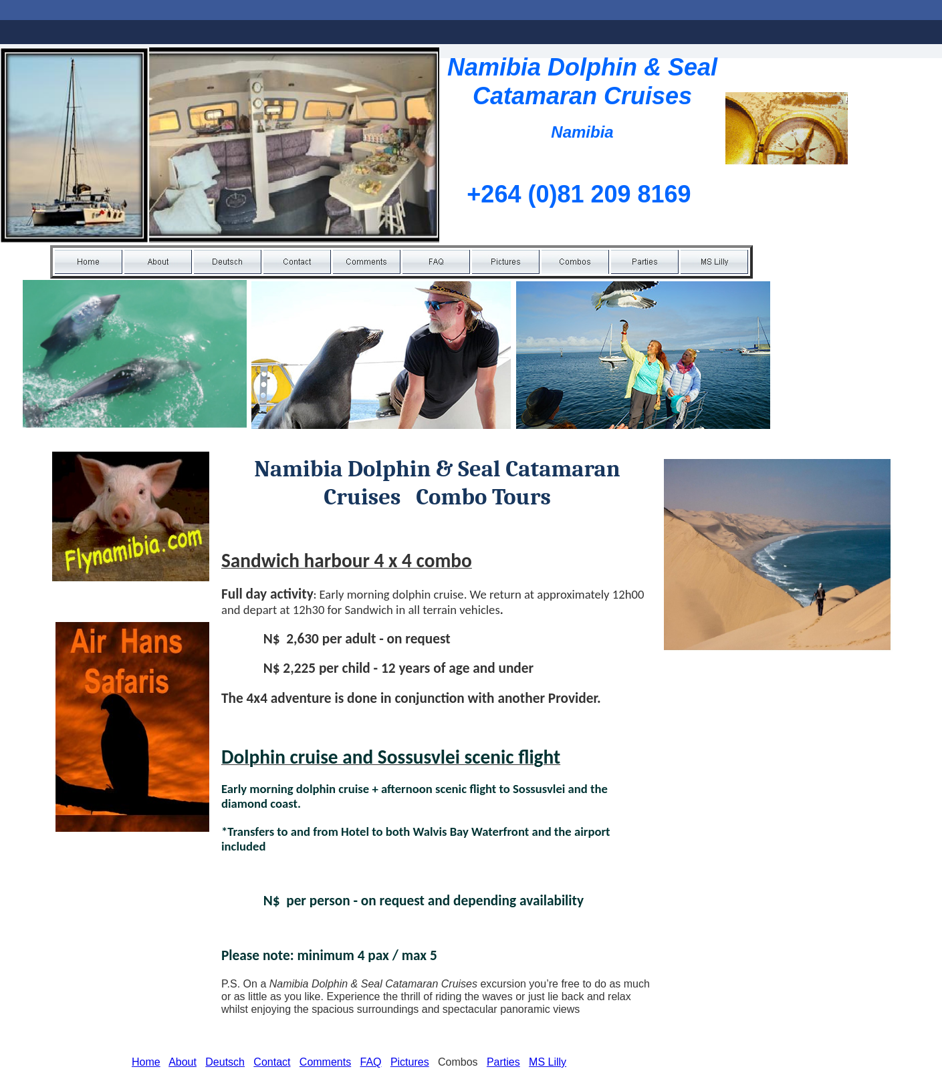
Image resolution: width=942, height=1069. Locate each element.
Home (146, 1062)
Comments (325, 1062)
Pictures (409, 1062)
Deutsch (225, 1062)
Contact (271, 1062)
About (182, 1062)
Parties (503, 1062)
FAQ (371, 1062)
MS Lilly (547, 1062)
